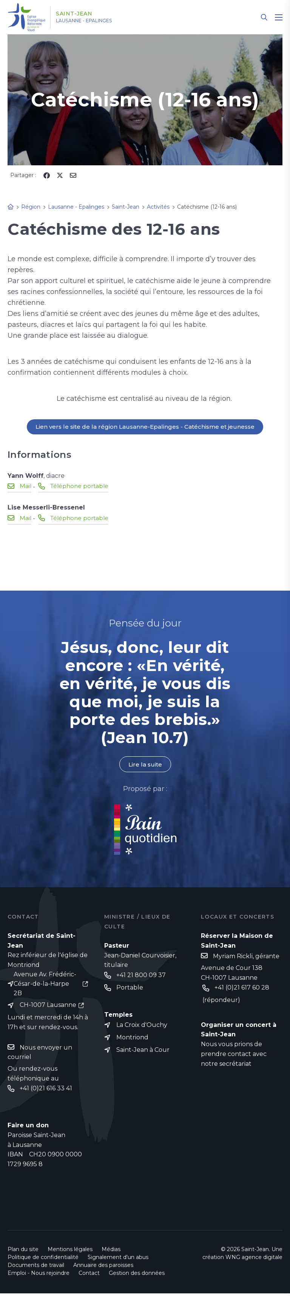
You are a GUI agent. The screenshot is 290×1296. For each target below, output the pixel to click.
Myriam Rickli (233, 956)
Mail (26, 486)
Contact (89, 1275)
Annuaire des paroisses (103, 1267)
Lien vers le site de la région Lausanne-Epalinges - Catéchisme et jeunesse (145, 427)
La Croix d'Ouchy (141, 1026)
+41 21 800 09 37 (141, 976)
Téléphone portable (81, 486)
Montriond (132, 1039)
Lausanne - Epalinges (94, 20)
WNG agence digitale (253, 1259)
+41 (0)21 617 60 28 (241, 988)
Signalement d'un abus (118, 1259)
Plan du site (23, 1251)
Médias (111, 1251)
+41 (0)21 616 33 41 (46, 1090)
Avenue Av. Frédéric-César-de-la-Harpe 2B (45, 985)
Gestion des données (137, 1275)
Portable (129, 988)
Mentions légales (70, 1251)
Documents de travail (36, 1267)
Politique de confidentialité (43, 1259)
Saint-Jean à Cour (143, 1052)
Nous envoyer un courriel (40, 1054)
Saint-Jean (80, 14)
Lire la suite (145, 764)
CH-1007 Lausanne (48, 1006)
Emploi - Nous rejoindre (38, 1275)
